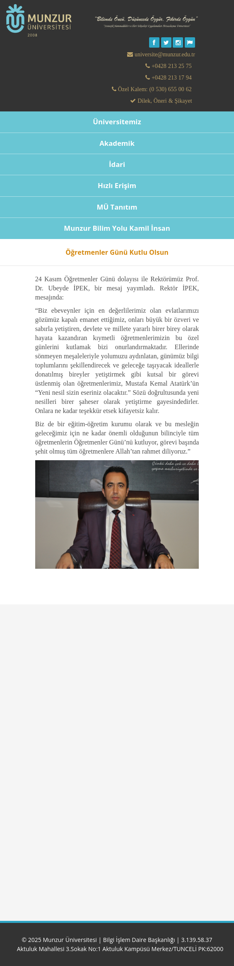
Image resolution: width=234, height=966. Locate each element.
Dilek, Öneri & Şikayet (164, 101)
